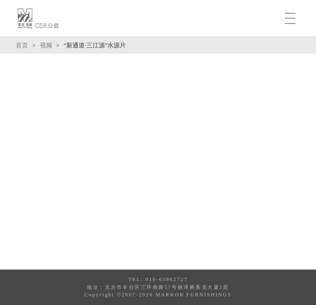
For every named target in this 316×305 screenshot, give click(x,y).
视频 (46, 45)
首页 (22, 45)
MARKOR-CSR (38, 18)
